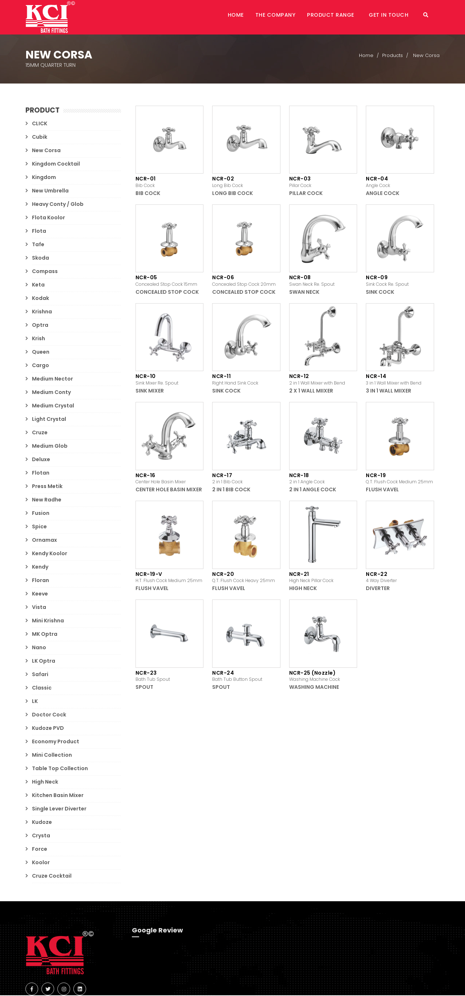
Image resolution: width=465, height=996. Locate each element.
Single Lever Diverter (59, 809)
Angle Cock (382, 194)
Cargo (40, 366)
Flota (39, 231)
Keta (38, 285)
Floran (40, 581)
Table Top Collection (60, 769)
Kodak (40, 298)
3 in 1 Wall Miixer (388, 391)
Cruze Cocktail (52, 876)
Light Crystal (49, 419)
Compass (45, 272)
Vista (39, 607)
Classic (42, 688)
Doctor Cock (49, 715)
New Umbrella (50, 191)
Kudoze (42, 822)
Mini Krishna (48, 621)
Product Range (340, 17)
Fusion (40, 513)
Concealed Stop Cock (167, 292)
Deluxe (41, 460)
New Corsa (46, 151)
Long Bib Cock (232, 194)
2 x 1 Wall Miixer (311, 391)
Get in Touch (395, 17)
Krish (38, 339)
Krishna (42, 312)
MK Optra (44, 634)
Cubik (39, 137)
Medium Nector (52, 379)
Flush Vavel (382, 490)
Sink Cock (380, 292)
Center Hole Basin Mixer (169, 490)
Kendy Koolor (49, 554)
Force (39, 849)
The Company (288, 17)
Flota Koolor (48, 218)
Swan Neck (304, 292)
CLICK (39, 124)
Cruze (40, 433)
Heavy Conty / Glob (58, 204)
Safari (40, 675)
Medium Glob (50, 446)
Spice (39, 527)
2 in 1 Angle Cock (312, 490)
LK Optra (43, 661)
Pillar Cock (306, 194)
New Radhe (46, 500)
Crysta (41, 836)
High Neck (45, 782)
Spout (144, 687)
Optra (40, 325)
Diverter (378, 589)
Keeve (40, 594)
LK (35, 702)
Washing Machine (314, 687)
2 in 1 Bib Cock (231, 490)
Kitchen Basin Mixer (58, 796)
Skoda (40, 258)
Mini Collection (52, 755)
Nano (39, 648)
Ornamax (44, 540)
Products (392, 56)
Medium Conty (51, 393)
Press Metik (47, 487)
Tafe (38, 245)
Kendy (40, 567)
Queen (40, 352)
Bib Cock (148, 194)
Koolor (41, 863)
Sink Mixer (150, 391)
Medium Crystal (53, 406)
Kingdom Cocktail (56, 164)
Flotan (40, 473)
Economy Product (55, 742)
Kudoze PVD (48, 728)
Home (252, 17)
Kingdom (44, 178)
